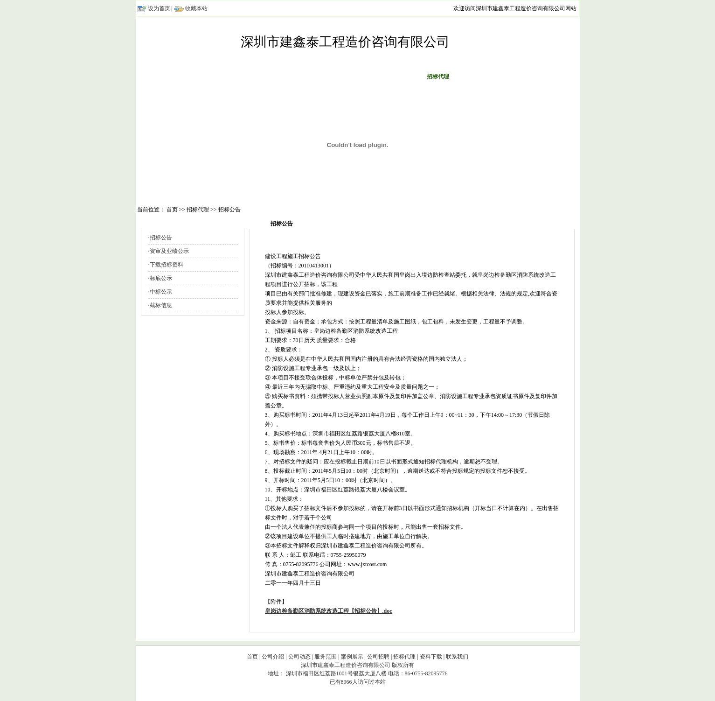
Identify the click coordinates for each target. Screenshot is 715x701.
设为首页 (159, 8)
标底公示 (161, 278)
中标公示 (161, 291)
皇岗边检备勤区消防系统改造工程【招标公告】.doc (328, 611)
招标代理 (404, 656)
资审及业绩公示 (169, 251)
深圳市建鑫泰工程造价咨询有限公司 (345, 42)
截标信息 (161, 305)
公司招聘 (398, 76)
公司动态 (277, 76)
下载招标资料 (166, 264)
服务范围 (317, 76)
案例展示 (358, 76)
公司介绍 (237, 76)
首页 (197, 76)
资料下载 (478, 76)
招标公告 (161, 237)
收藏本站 (196, 8)
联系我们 (518, 76)
